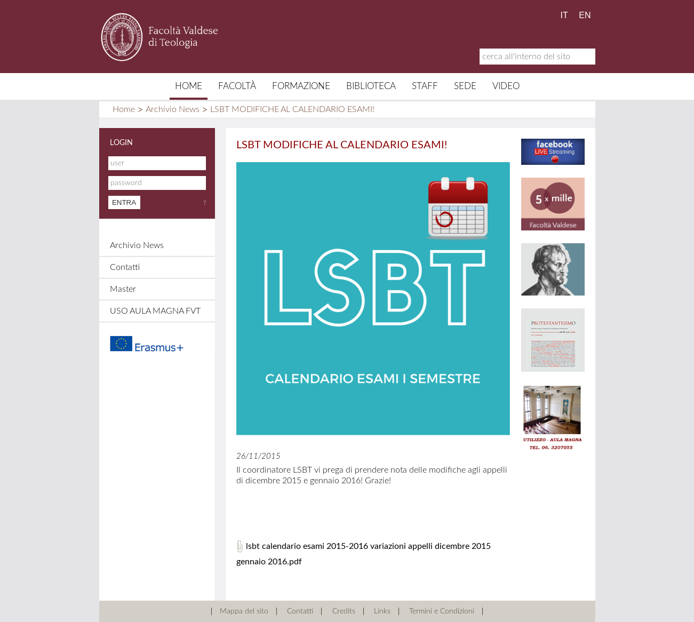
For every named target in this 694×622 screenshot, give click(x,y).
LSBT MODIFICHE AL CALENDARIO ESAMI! (292, 109)
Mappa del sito (244, 611)
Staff (425, 86)
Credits (343, 611)
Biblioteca (371, 86)
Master (123, 289)
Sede (465, 86)
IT (564, 15)
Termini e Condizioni (441, 611)
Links (382, 611)
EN (585, 15)
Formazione (301, 86)
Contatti (125, 267)
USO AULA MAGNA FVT (155, 311)
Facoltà (237, 86)
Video (506, 86)
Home (188, 86)
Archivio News (173, 109)
